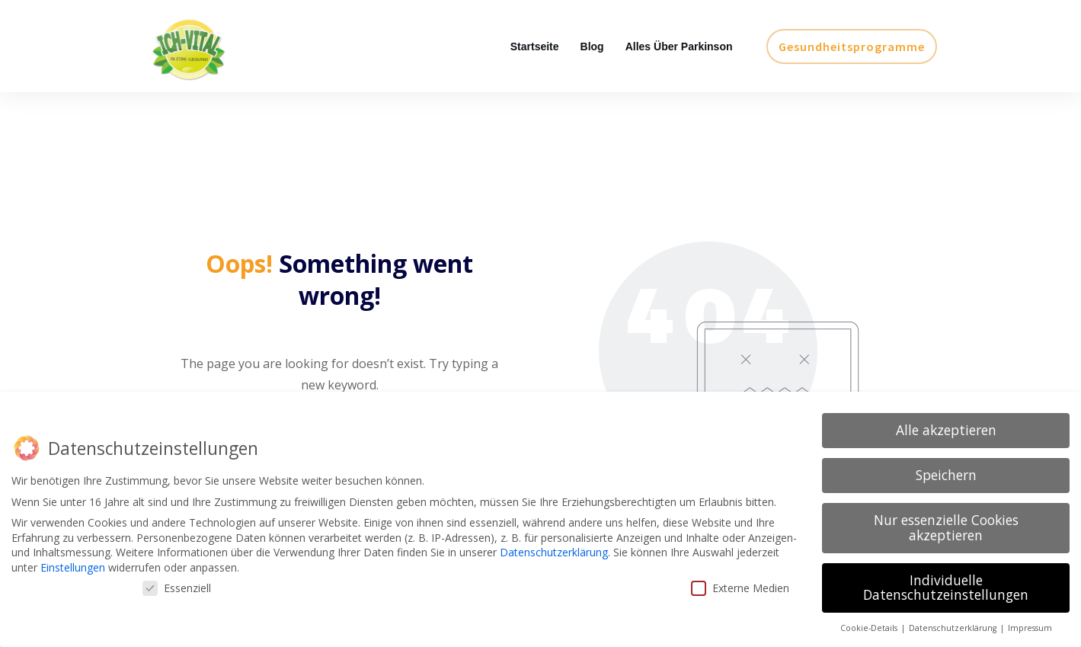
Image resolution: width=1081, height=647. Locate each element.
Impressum (1030, 628)
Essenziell (176, 588)
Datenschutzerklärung (554, 552)
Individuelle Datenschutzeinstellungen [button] (945, 587)
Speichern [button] (946, 475)
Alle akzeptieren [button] (946, 430)
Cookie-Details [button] (870, 628)
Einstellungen (72, 567)
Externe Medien (740, 588)
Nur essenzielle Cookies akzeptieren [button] (946, 527)
